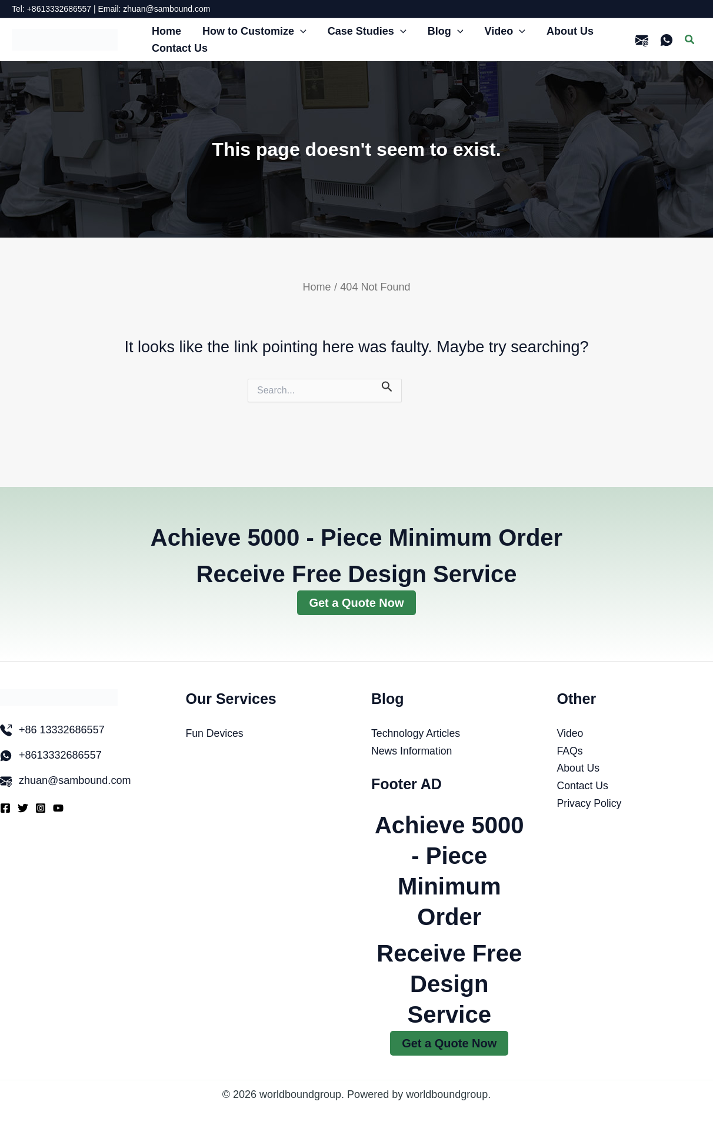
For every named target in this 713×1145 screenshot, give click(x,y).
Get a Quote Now (356, 602)
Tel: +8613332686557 (51, 9)
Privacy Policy (590, 803)
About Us (579, 768)
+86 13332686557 (62, 730)
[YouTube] (58, 808)
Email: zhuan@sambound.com (154, 9)
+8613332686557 (60, 755)
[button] (300, 31)
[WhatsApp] (666, 40)
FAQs (570, 751)
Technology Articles (416, 733)
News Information (412, 751)
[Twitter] (23, 808)
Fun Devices (215, 733)
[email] (641, 40)
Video (570, 733)
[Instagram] (40, 808)
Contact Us (583, 786)
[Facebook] (5, 808)
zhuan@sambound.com (75, 780)
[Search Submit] (387, 386)
